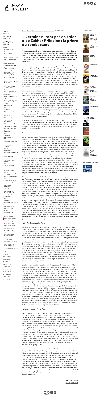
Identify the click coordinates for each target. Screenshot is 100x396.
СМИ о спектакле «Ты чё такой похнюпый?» (10, 169)
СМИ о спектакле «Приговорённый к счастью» (9, 165)
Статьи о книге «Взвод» (10, 183)
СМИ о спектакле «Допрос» (11, 124)
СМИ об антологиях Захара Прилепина (11, 149)
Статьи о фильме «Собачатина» (8, 209)
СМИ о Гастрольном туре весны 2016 (10, 173)
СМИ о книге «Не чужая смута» (10, 142)
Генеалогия (7, 274)
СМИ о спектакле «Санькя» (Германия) (11, 134)
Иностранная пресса (9, 216)
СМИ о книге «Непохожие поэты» (11, 153)
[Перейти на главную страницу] (18, 11)
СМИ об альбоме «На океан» (8, 157)
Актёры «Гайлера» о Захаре (11, 189)
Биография (7, 36)
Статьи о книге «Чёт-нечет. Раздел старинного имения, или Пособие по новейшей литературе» (11, 246)
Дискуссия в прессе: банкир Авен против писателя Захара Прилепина (9, 87)
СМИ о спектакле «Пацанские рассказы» (10, 179)
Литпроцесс (7, 269)
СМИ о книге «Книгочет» (10, 126)
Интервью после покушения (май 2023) (10, 231)
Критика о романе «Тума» (10, 241)
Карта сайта (7, 277)
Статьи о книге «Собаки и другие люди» (10, 238)
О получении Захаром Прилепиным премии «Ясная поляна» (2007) (10, 67)
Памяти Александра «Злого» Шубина (9, 234)
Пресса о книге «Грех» (10, 59)
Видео (5, 251)
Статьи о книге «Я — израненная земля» (9, 191)
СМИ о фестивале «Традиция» (8, 199)
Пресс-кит (6, 259)
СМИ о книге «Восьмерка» (11, 118)
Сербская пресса (9, 223)
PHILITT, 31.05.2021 (72, 383)
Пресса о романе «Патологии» (8, 53)
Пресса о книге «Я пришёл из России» (11, 81)
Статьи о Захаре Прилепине (8, 185)
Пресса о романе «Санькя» (11, 57)
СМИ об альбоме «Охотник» (8, 145)
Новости (6, 34)
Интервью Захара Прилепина (8, 50)
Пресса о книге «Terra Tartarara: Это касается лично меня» (10, 93)
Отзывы (5, 262)
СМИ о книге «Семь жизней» (9, 160)
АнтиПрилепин (8, 105)
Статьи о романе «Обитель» (8, 138)
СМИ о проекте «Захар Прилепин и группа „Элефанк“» (10, 130)
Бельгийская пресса (9, 221)
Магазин (6, 31)
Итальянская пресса (9, 225)
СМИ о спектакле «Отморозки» (8, 108)
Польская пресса (9, 228)
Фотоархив (7, 257)
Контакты (6, 279)
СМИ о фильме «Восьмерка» (8, 120)
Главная (24, 31)
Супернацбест (7, 115)
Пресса (5, 47)
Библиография (8, 39)
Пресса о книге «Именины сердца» (11, 97)
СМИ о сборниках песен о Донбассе (11, 203)
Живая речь (7, 264)
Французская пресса (10, 218)
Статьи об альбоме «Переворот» (9, 195)
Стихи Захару (7, 267)
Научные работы (9, 272)
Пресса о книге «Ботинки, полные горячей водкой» (10, 77)
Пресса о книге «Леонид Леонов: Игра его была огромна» (10, 101)
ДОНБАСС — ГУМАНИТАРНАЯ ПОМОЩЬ (8, 42)
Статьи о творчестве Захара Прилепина (9, 62)
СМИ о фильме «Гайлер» (10, 176)
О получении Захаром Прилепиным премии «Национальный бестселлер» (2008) (10, 73)
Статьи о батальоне (9, 206)
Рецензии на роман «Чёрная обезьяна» (9, 112)
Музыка (5, 254)
